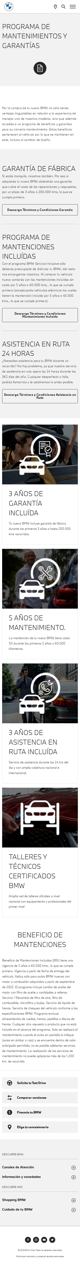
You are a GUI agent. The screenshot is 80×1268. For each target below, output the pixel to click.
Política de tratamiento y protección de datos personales (40, 1256)
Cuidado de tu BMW (17, 1209)
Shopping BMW (14, 1200)
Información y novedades (21, 1177)
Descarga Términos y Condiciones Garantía (40, 210)
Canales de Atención (18, 1167)
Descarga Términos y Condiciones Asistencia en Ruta (40, 396)
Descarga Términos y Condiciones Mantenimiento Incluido (40, 314)
